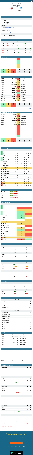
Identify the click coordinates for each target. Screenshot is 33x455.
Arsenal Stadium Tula (10, 27)
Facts (13, 1)
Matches (3, 1)
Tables (8, 1)
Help (8, 446)
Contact (24, 446)
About (20, 446)
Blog (29, 1)
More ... (30, 108)
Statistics (24, 1)
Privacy (12, 446)
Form (18, 1)
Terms (16, 446)
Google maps (8, 32)
